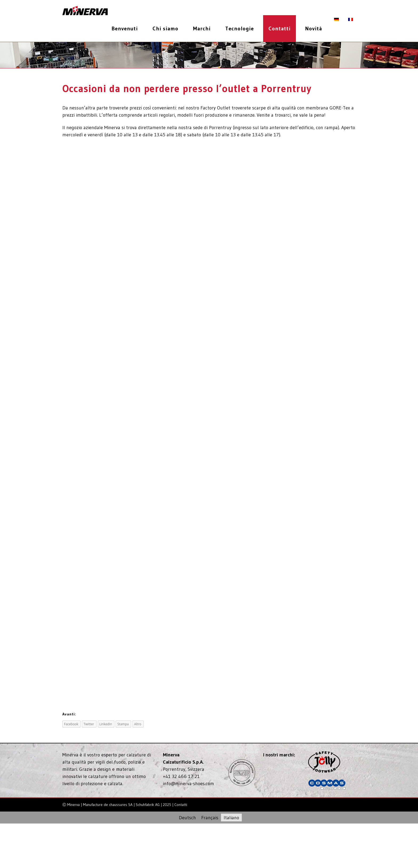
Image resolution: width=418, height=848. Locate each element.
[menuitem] (126, 28)
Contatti (180, 804)
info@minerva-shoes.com (188, 783)
